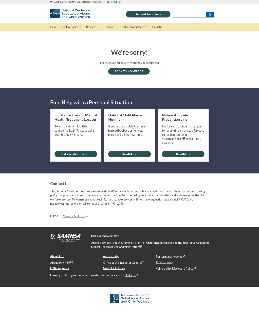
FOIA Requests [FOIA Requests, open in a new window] (59, 268)
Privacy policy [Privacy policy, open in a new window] (164, 262)
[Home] (53, 27)
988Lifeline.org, (172, 138)
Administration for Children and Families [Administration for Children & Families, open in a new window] (147, 242)
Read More (129, 154)
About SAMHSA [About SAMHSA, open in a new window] (60, 262)
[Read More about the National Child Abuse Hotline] (129, 154)
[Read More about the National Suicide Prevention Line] (183, 154)
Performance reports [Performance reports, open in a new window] (169, 256)
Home (54, 215)
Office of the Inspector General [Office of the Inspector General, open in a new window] (122, 262)
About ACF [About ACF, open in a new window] (57, 256)
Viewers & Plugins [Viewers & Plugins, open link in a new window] (74, 216)
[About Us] (157, 27)
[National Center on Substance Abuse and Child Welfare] (70, 16)
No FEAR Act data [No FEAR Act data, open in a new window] (114, 268)
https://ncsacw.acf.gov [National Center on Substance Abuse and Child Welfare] (105, 235)
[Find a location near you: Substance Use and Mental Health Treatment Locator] (76, 154)
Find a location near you (75, 154)
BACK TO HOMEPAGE (129, 71)
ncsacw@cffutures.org (64, 203)
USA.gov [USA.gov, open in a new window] (130, 275)
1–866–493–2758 (112, 203)
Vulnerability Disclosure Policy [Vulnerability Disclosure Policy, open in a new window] (174, 268)
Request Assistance (148, 14)
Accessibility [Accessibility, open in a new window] (111, 256)
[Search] (210, 14)
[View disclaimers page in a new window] (183, 138)
